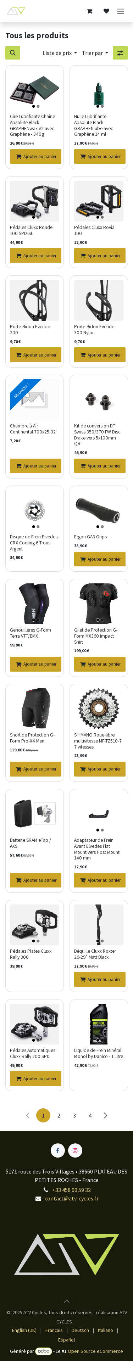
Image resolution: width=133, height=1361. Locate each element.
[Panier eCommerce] (89, 11)
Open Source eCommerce (95, 1351)
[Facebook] (58, 1150)
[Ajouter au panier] (35, 156)
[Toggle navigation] (120, 11)
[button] (12, 53)
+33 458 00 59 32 (71, 1189)
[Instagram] (75, 1150)
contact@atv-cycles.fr (72, 1198)
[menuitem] (24, 1330)
